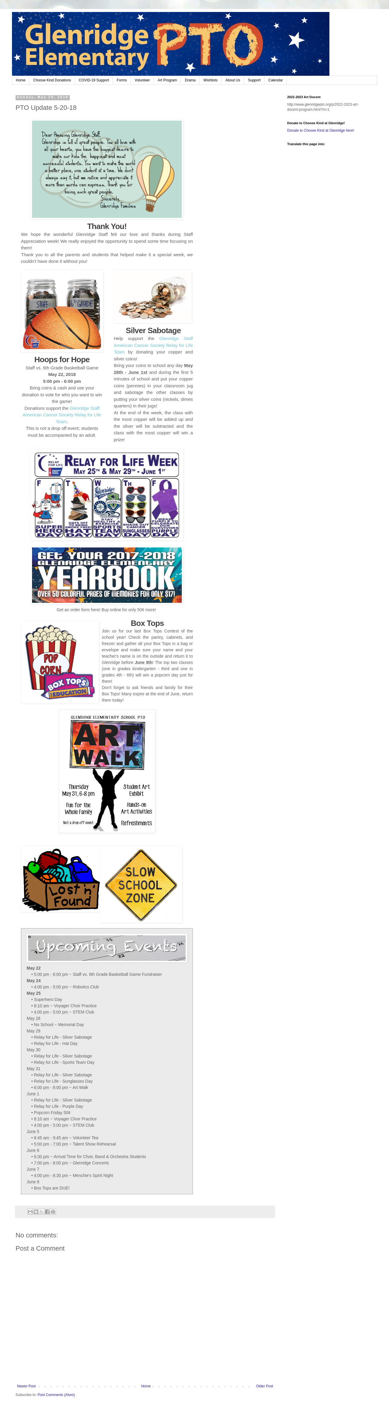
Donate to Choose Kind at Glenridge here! (320, 130)
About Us (232, 80)
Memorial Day (71, 1024)
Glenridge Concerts (91, 1162)
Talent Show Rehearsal (94, 1144)
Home (20, 80)
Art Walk (80, 1087)
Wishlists (210, 80)
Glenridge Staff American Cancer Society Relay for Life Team (62, 415)
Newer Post (26, 1386)
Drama (190, 80)
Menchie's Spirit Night (93, 1175)
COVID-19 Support (94, 80)
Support (254, 80)
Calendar (275, 80)
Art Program (167, 80)
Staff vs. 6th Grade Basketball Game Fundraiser (117, 974)
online (115, 609)
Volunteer (142, 80)
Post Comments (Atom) (56, 1395)
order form (80, 609)
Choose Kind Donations (52, 80)
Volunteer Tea (85, 1137)
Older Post (264, 1386)
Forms (122, 80)
